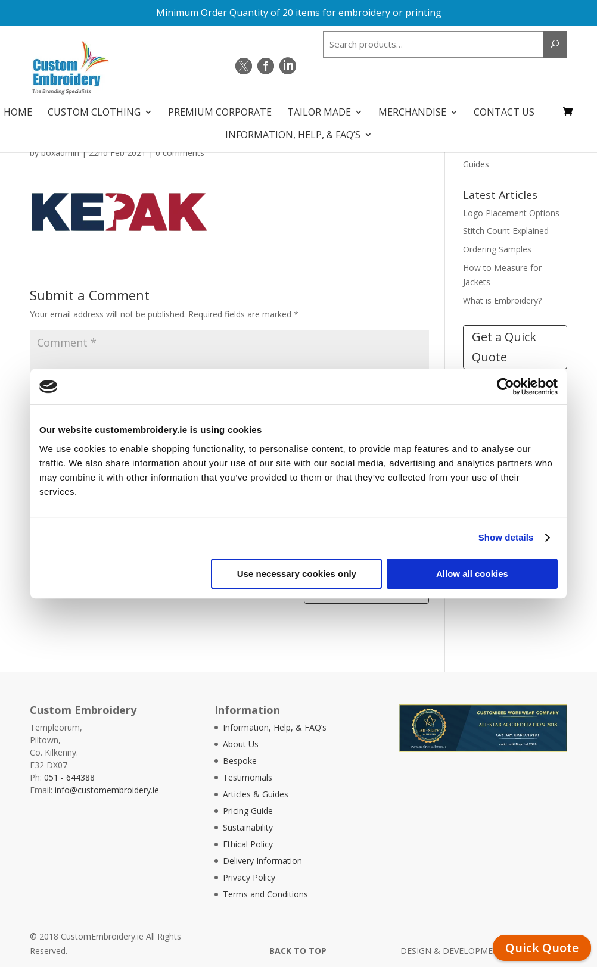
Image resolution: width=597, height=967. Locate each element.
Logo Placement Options (511, 213)
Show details (506, 537)
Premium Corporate (220, 108)
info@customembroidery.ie (107, 790)
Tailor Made (319, 108)
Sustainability (248, 827)
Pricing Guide (248, 810)
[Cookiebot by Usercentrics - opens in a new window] (505, 386)
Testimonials (247, 777)
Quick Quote (542, 948)
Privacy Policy (249, 877)
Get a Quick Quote (504, 347)
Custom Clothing (94, 108)
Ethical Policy (248, 844)
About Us (241, 744)
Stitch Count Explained (506, 230)
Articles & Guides (255, 794)
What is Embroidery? (502, 300)
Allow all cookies (472, 574)
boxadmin (60, 152)
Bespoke (240, 760)
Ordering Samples (497, 249)
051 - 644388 (69, 777)
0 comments (180, 152)
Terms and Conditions (265, 894)
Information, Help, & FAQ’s (292, 131)
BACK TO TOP (298, 950)
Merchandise (412, 108)
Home (18, 108)
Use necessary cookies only (296, 574)
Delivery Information (262, 860)
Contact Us (504, 108)
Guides (476, 164)
